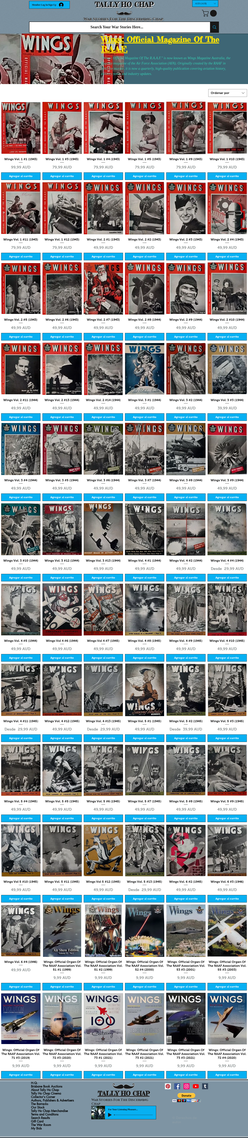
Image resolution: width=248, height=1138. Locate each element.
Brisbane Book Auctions (46, 1086)
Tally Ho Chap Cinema (46, 1093)
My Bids (36, 1128)
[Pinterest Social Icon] (168, 1086)
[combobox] (227, 93)
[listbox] (205, 3)
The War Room (41, 1125)
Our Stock (38, 1107)
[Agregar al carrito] (20, 176)
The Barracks (39, 1104)
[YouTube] (196, 1086)
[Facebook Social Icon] (177, 1086)
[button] (205, 3)
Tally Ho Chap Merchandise (49, 1111)
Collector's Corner (43, 1097)
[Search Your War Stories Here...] (117, 27)
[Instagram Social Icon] (186, 1086)
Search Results (40, 1118)
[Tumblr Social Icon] (205, 1086)
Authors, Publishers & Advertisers (52, 1100)
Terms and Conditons (44, 1114)
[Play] (110, 1115)
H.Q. (34, 1083)
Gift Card (37, 1121)
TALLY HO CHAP (124, 5)
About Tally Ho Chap (45, 1090)
